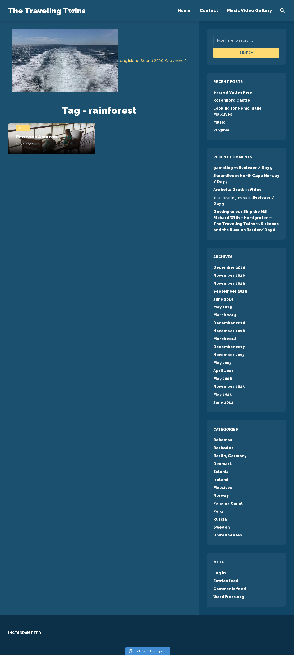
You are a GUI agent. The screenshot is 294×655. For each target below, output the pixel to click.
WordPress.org (228, 577)
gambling (222, 160)
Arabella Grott (228, 181)
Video (254, 181)
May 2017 (222, 349)
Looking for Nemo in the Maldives (246, 107)
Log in (219, 554)
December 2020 (229, 257)
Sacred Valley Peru (232, 92)
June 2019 (223, 288)
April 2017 (222, 357)
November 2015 (228, 372)
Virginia (220, 123)
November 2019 (228, 272)
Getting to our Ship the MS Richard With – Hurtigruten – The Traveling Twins (246, 208)
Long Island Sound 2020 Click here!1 (152, 60)
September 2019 (229, 280)
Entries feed (225, 562)
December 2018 (228, 311)
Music (219, 115)
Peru (22, 127)
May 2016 (222, 364)
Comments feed (229, 569)
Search (246, 52)
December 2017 (228, 334)
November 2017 (228, 341)
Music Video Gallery (249, 10)
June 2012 (223, 387)
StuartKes (223, 168)
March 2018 (224, 326)
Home (184, 10)
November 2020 (229, 265)
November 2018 (228, 318)
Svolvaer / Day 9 (254, 160)
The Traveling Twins (56, 10)
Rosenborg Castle (231, 100)
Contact (209, 10)
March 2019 (224, 303)
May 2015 (222, 380)
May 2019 (222, 295)
